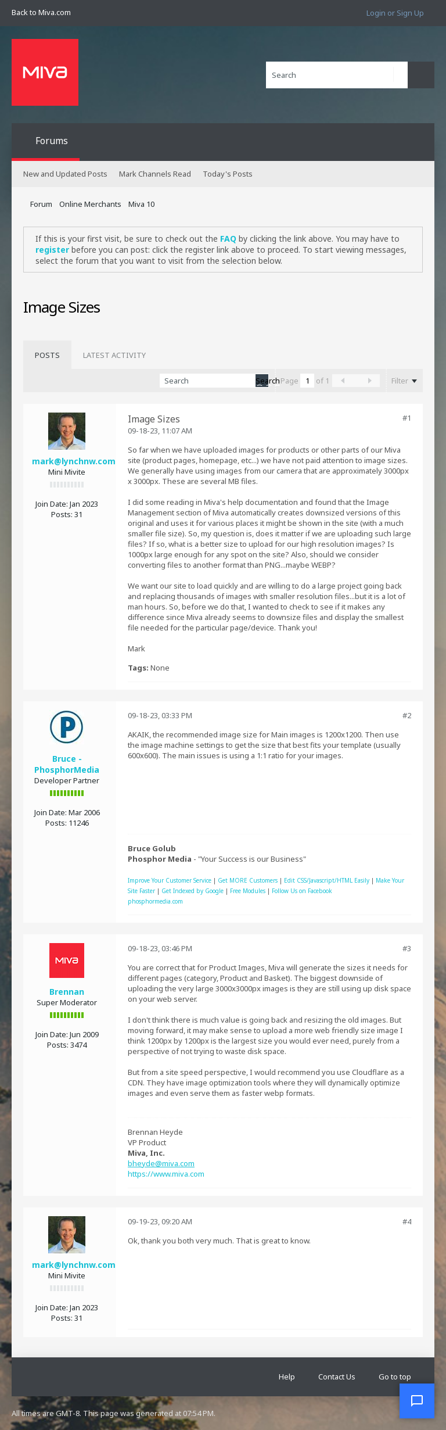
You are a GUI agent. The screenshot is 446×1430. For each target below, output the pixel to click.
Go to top (395, 1376)
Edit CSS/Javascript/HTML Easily (326, 880)
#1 (406, 418)
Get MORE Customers (248, 880)
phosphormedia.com (155, 901)
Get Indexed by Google (192, 891)
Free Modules (247, 891)
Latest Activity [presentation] (114, 355)
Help (287, 1376)
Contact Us (336, 1376)
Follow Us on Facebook (302, 891)
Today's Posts (228, 174)
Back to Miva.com (41, 12)
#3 (406, 948)
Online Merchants (90, 204)
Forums (51, 140)
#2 (406, 715)
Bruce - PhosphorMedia (66, 764)
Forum (41, 204)
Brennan (66, 991)
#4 (406, 1221)
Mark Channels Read (155, 174)
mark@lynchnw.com (74, 461)
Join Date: (51, 504)
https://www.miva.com (166, 1174)
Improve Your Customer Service (169, 880)
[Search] (337, 75)
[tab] (47, 355)
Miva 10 (141, 204)
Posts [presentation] (47, 355)
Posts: (62, 514)
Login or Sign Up (395, 13)
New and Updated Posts (65, 174)
